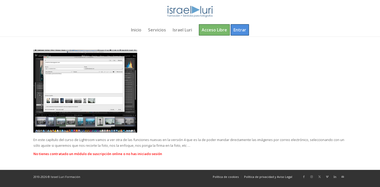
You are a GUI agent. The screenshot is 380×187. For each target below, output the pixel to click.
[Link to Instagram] (312, 177)
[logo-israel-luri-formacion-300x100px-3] (190, 11)
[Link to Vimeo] (327, 177)
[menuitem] (136, 29)
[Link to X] (319, 177)
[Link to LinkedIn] (335, 177)
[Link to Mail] (343, 177)
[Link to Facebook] (304, 177)
